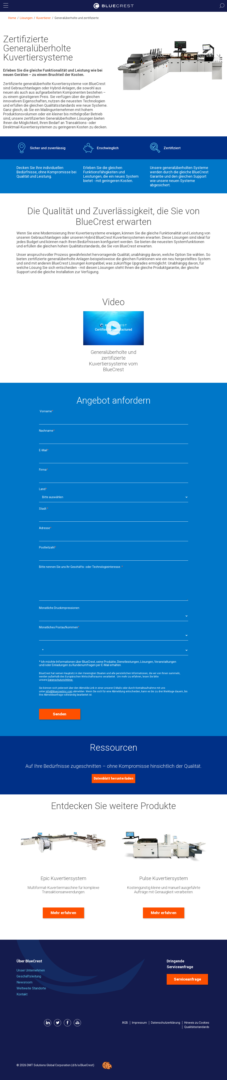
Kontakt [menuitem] (22, 994)
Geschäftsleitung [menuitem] (29, 976)
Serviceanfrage (187, 979)
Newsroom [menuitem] (24, 982)
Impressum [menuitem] (139, 1022)
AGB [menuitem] (125, 1022)
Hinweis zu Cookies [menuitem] (196, 1022)
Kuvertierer (43, 18)
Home (12, 18)
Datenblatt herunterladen (113, 778)
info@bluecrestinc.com (59, 691)
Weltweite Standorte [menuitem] (31, 988)
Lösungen (26, 18)
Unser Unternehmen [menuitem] (31, 970)
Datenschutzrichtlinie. (60, 679)
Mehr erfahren (63, 913)
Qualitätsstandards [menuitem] (196, 1027)
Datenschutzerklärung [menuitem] (165, 1022)
